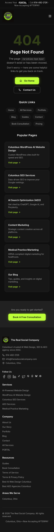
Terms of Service (10, 472)
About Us (6, 422)
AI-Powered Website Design (15, 390)
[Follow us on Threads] (32, 376)
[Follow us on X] (23, 376)
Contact (39, 117)
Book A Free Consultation (27, 317)
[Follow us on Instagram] (9, 376)
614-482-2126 (41, 2)
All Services (26, 110)
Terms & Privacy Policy (13, 477)
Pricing (39, 124)
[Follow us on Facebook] (4, 376)
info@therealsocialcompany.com (19, 359)
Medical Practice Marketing (15, 408)
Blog (13, 117)
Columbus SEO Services (13, 399)
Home (11, 110)
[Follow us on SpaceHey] (28, 376)
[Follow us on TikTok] (19, 376)
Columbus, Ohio (10, 499)
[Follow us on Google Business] (40, 376)
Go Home (27, 80)
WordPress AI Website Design (16, 395)
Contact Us (27, 89)
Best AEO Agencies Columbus (16, 486)
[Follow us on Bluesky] (36, 376)
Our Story (6, 427)
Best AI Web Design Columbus (16, 481)
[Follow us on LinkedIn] (14, 376)
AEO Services (8, 404)
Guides (25, 117)
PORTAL (23, 2)
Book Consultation (20, 124)
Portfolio (42, 110)
